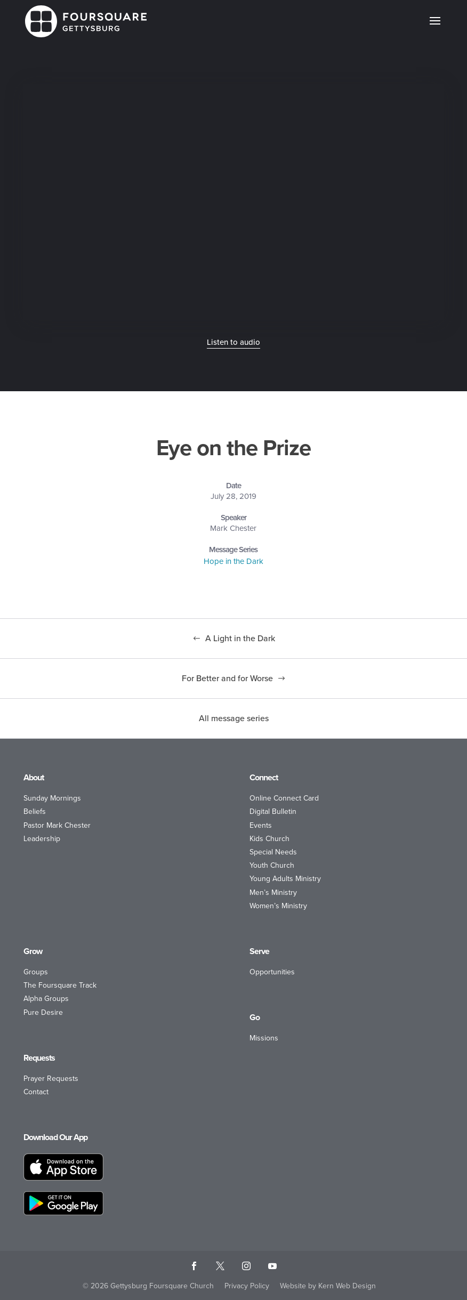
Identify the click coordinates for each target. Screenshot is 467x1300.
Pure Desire (43, 1012)
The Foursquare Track (59, 985)
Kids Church (269, 838)
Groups (35, 972)
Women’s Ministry (278, 905)
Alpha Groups (46, 998)
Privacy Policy (246, 1285)
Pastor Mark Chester (57, 825)
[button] (435, 28)
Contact (36, 1091)
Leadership (41, 838)
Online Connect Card (284, 798)
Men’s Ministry (273, 892)
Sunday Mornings (52, 798)
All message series (234, 718)
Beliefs (34, 811)
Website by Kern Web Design (328, 1285)
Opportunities (272, 972)
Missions (263, 1038)
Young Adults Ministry (285, 878)
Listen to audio (233, 342)
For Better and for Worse (227, 678)
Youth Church (271, 865)
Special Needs (273, 852)
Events (260, 825)
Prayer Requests (50, 1078)
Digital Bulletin (272, 811)
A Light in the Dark (240, 638)
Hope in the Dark (233, 561)
